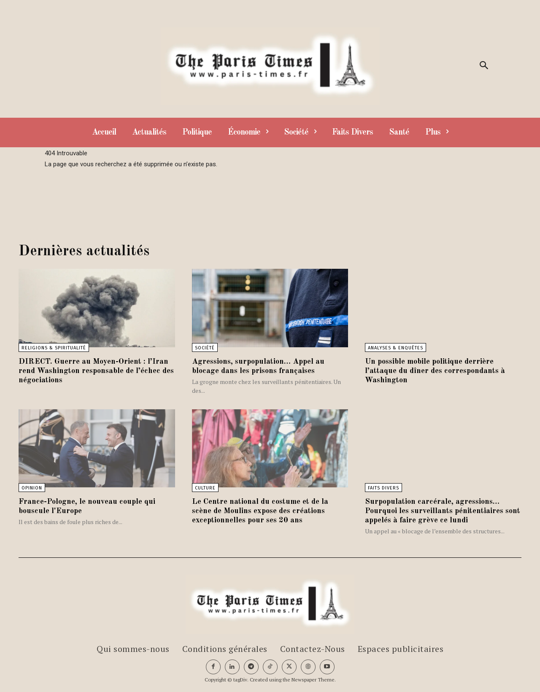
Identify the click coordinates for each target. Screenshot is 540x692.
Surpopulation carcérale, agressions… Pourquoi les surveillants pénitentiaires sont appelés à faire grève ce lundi (439, 510)
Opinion (32, 488)
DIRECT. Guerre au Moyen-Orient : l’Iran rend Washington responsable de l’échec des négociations (93, 370)
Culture (205, 488)
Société (205, 348)
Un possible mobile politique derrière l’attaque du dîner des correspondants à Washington (441, 370)
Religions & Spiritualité (54, 348)
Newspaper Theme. (314, 679)
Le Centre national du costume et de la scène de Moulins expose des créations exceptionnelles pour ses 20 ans (266, 510)
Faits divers (383, 488)
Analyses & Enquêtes (395, 348)
